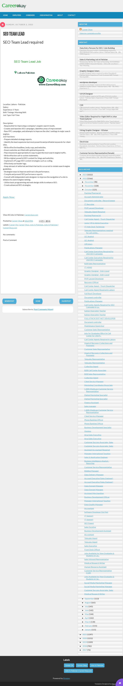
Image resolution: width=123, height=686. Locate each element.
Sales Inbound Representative (96, 559)
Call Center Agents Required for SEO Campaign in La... (99, 306)
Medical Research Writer (94, 563)
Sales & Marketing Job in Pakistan (94, 59)
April (87, 618)
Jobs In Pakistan (36, 225)
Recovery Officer (91, 282)
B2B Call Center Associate (95, 370)
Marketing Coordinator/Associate (98, 385)
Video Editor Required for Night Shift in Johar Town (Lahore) (98, 117)
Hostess (87, 431)
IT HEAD (88, 267)
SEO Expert (89, 523)
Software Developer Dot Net (96, 512)
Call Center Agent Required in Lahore (99, 290)
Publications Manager (93, 248)
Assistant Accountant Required (97, 450)
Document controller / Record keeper (99, 200)
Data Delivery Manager (94, 474)
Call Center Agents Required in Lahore (99, 339)
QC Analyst (89, 236)
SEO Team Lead (13, 34)
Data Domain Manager (93, 486)
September (89, 598)
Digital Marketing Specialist (96, 395)
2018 (85, 646)
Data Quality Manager (93, 504)
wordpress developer (88, 82)
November (89, 186)
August (88, 602)
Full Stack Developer (92, 293)
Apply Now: (9, 197)
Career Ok (13, 225)
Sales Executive (90, 546)
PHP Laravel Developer (94, 208)
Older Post (66, 301)
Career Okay (24, 225)
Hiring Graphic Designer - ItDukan (94, 130)
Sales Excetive (90, 527)
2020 (85, 638)
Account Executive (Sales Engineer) (98, 478)
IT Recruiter (89, 204)
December (89, 182)
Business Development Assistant (97, 531)
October (88, 189)
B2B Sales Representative (94, 263)
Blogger (66, 678)
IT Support (88, 516)
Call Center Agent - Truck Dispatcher (99, 219)
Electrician (84, 141)
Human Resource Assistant (95, 567)
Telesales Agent (90, 538)
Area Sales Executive (92, 435)
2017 (85, 650)
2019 (85, 642)
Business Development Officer (97, 497)
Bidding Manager (91, 471)
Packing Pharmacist (92, 193)
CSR (81, 105)
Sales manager (90, 406)
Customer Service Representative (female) (97, 153)
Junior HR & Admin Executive (96, 223)
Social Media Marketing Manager (98, 583)
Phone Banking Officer (93, 420)
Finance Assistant (91, 402)
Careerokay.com (31, 215)
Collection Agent (91, 366)
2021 (85, 634)
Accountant (89, 508)
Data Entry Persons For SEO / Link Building (97, 48)
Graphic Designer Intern (89, 71)
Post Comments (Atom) (43, 309)
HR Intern (88, 244)
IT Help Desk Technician (94, 227)
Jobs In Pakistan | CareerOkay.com (78, 671)
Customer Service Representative (98, 467)
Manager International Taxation (97, 453)
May (87, 614)
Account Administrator (93, 197)
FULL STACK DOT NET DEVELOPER (99, 318)
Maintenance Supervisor (94, 326)
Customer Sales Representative (97, 329)
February (88, 626)
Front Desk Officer (92, 549)
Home (38, 301)
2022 (85, 178)
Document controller (92, 297)
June (87, 610)
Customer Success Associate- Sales (98, 442)
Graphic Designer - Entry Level (96, 271)
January (88, 629)
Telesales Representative (94, 359)
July (86, 606)
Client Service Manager (94, 381)
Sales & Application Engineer (96, 457)
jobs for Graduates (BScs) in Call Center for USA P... (97, 334)
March (87, 622)
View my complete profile (90, 33)
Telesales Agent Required (94, 212)
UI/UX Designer (86, 94)
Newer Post (9, 301)
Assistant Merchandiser (94, 493)
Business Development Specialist (97, 427)
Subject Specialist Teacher (95, 311)
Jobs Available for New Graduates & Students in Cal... (99, 554)
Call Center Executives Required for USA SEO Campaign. (99, 252)
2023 (85, 174)
